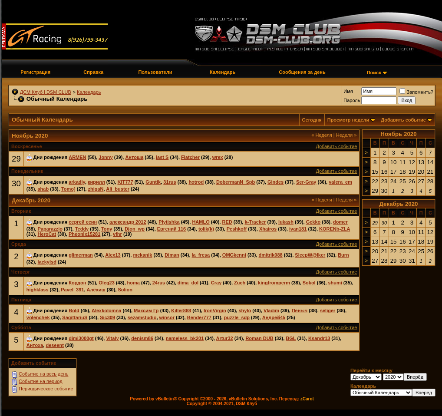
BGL (291, 338)
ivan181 (298, 228)
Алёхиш (96, 289)
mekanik (142, 255)
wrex (217, 157)
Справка (93, 72)
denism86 (142, 338)
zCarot (307, 398)
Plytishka (168, 222)
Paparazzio (49, 228)
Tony (106, 228)
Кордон (77, 282)
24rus (158, 282)
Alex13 (112, 255)
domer (340, 222)
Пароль (351, 100)
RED (227, 222)
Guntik (153, 182)
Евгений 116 (171, 228)
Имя (348, 91)
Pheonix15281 (84, 234)
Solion (125, 289)
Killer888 (181, 310)
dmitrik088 (271, 255)
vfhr (117, 234)
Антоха (34, 345)
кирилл (96, 182)
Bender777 (199, 317)
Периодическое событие (46, 388)
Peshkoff (237, 228)
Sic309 (107, 317)
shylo (244, 310)
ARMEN (77, 157)
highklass (37, 289)
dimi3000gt (81, 338)
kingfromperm (274, 282)
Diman (172, 255)
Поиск (374, 72)
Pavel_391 (72, 289)
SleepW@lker (310, 255)
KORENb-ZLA (334, 228)
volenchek (38, 317)
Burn (343, 255)
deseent (55, 345)
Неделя (321, 135)
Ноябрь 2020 (398, 134)
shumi (335, 282)
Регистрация (35, 72)
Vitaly (112, 338)
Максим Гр (146, 310)
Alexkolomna (106, 310)
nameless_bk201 (185, 338)
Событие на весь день (43, 373)
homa (133, 282)
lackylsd (46, 261)
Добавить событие (403, 119)
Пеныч (299, 310)
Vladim (271, 310)
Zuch (239, 282)
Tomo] (68, 188)
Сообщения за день (302, 72)
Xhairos (268, 228)
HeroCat (46, 234)
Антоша (134, 157)
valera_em (340, 182)
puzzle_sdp (237, 317)
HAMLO (200, 222)
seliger (327, 310)
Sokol (309, 282)
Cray (216, 282)
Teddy (82, 228)
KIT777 (125, 182)
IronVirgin (215, 310)
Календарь (222, 72)
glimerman (81, 255)
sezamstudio (142, 317)
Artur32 (224, 338)
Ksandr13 (319, 338)
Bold (74, 310)
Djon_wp (135, 228)
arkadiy (77, 182)
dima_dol (188, 282)
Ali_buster (117, 188)
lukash (286, 222)
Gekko (313, 222)
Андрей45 (273, 317)
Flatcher (190, 157)
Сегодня (312, 119)
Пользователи (155, 72)
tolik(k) (206, 228)
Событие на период (41, 381)
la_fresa (201, 255)
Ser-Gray (306, 182)
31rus (169, 182)
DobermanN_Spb (235, 182)
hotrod (196, 182)
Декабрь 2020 (398, 204)
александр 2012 (127, 222)
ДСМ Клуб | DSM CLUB (45, 92)
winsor (167, 317)
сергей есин (83, 222)
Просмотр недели (348, 119)
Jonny (105, 157)
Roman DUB (259, 338)
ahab (43, 188)
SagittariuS (74, 317)
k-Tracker (255, 222)
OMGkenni (234, 255)
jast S (162, 157)
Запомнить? (416, 92)
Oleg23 (107, 282)
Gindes (275, 182)
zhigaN (95, 188)
